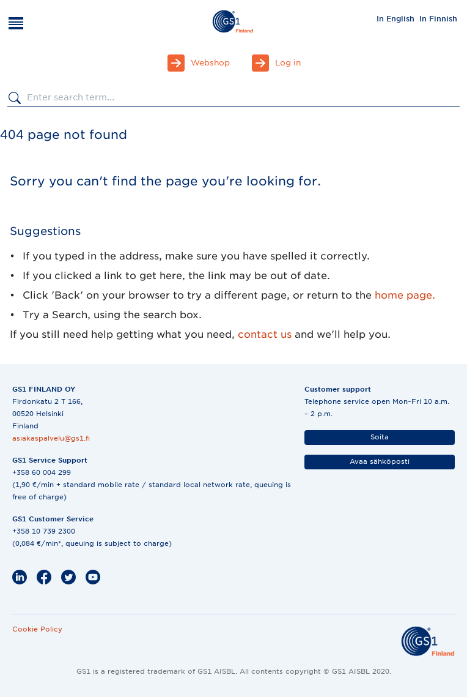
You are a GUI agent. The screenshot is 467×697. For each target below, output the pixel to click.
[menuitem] (395, 18)
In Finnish (438, 18)
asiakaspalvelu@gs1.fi (51, 438)
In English (395, 18)
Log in (288, 62)
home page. (405, 295)
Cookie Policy (37, 629)
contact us (265, 334)
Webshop (210, 62)
